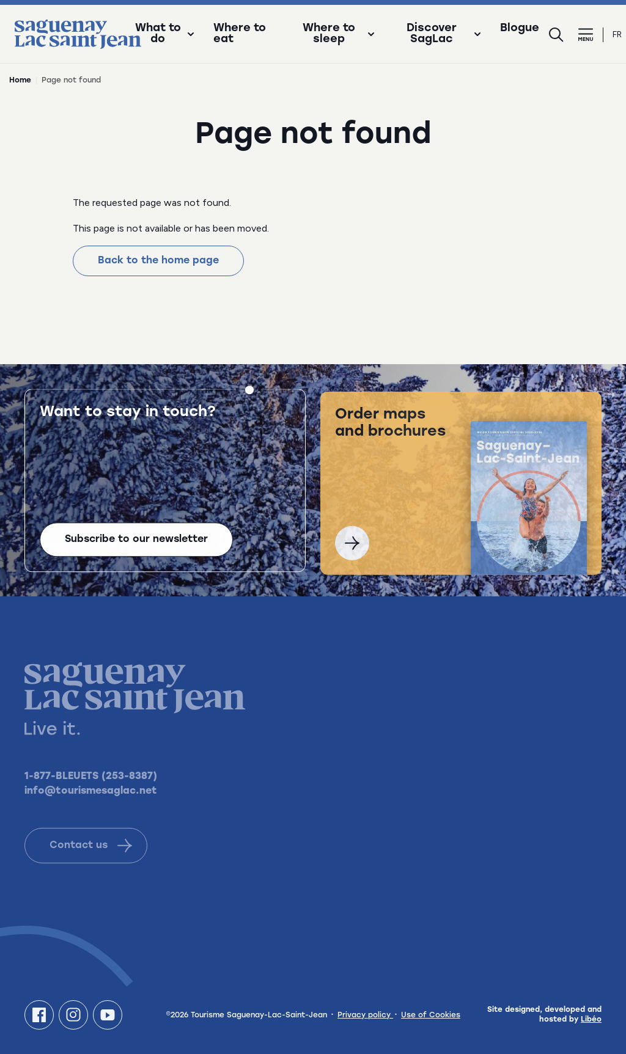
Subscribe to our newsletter (136, 541)
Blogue (519, 28)
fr (617, 34)
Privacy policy (365, 1015)
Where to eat (239, 34)
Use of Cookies (430, 1015)
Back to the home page (158, 261)
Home (20, 80)
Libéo (591, 1019)
